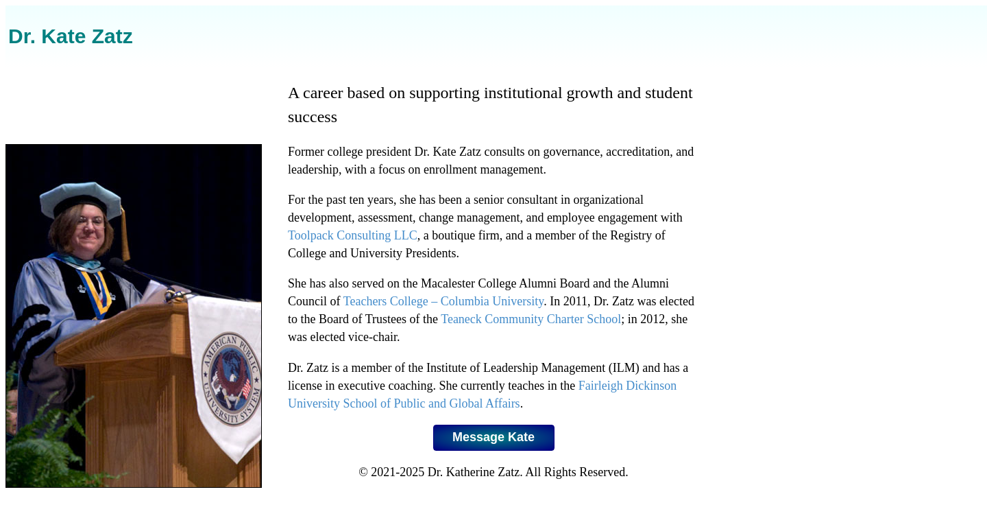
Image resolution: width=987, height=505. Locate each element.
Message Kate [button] (493, 437)
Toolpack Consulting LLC (352, 235)
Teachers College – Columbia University (443, 301)
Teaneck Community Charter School (531, 319)
